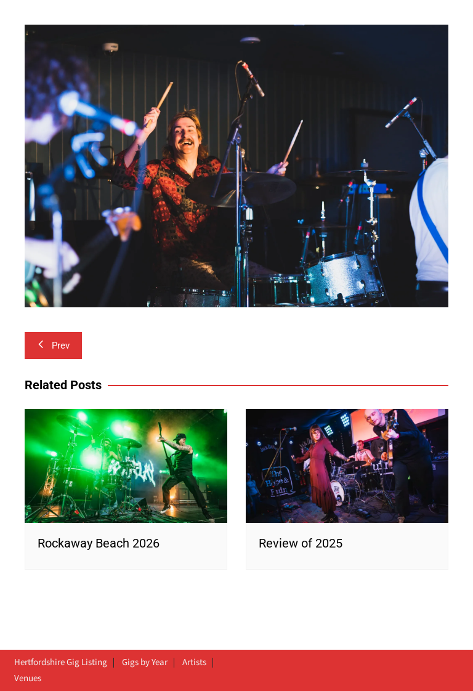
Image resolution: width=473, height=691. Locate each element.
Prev (53, 345)
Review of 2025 (300, 543)
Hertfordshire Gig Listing (60, 663)
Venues (27, 679)
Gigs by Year (145, 663)
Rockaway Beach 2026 (99, 543)
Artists (194, 663)
